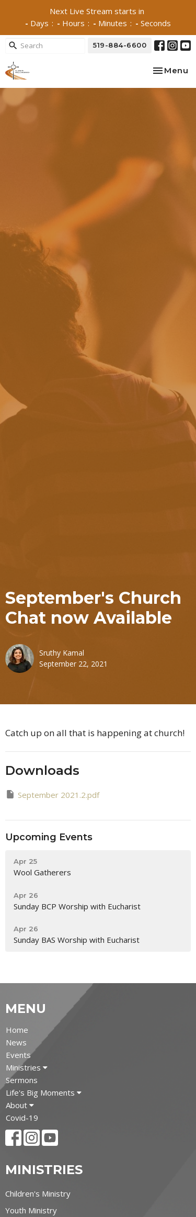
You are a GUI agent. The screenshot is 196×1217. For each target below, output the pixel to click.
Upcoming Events (49, 837)
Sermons (22, 1080)
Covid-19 (22, 1117)
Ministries (27, 1067)
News (16, 1042)
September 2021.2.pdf (52, 794)
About (20, 1105)
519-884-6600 (119, 45)
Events (18, 1055)
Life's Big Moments (44, 1092)
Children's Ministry (38, 1193)
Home (17, 1029)
